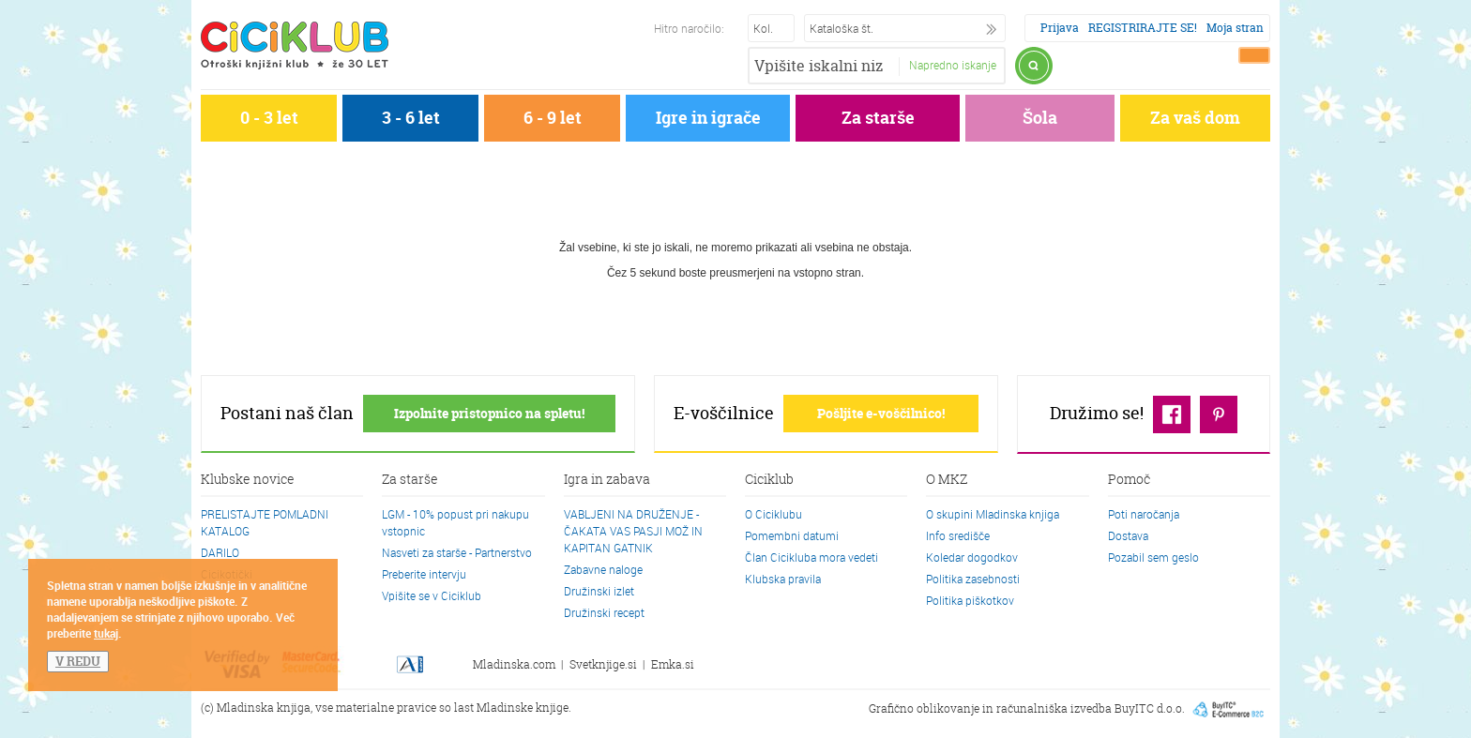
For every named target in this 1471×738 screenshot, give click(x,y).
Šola (1040, 117)
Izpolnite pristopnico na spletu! (489, 413)
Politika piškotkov (970, 600)
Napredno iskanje (952, 64)
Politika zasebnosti (973, 578)
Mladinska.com (514, 664)
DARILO (220, 552)
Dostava (1128, 535)
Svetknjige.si (603, 664)
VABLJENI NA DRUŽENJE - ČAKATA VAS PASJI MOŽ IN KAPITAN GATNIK (633, 530)
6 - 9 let (552, 117)
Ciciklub (769, 480)
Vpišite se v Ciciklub (431, 595)
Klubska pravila (783, 578)
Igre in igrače (708, 117)
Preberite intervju (424, 573)
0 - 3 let (269, 117)
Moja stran (1235, 28)
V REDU (77, 661)
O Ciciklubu (773, 513)
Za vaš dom (1195, 117)
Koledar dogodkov (972, 557)
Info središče (958, 535)
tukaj (106, 632)
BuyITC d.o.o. (1150, 707)
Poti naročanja (1143, 513)
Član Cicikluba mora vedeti (811, 557)
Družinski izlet (599, 590)
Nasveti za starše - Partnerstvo (457, 552)
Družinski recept (604, 612)
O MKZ (946, 480)
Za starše (878, 117)
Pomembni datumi (792, 535)
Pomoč (1129, 480)
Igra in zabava (607, 480)
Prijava (1059, 28)
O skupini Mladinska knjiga (992, 513)
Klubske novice (248, 480)
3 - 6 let (411, 117)
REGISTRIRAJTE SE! (1142, 28)
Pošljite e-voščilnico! (881, 413)
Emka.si (672, 664)
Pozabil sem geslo (1153, 557)
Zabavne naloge (603, 569)
